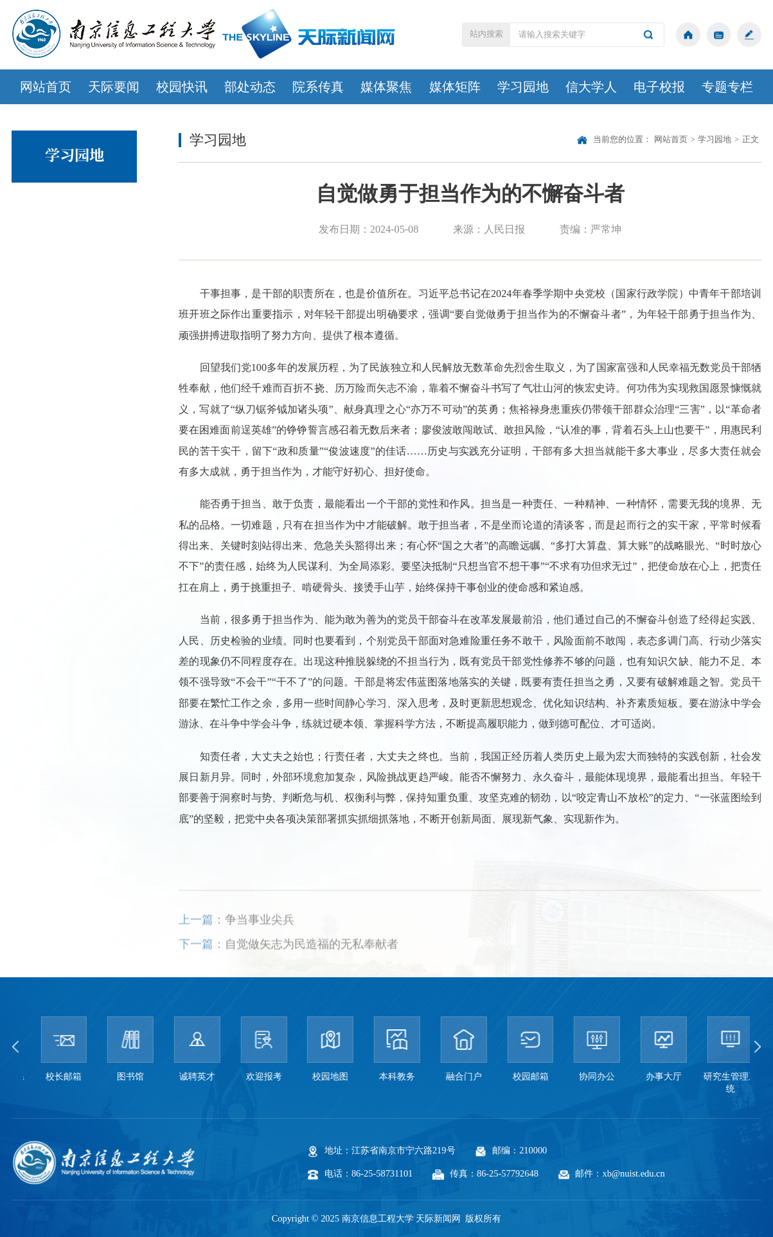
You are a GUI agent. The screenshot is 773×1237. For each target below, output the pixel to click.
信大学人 (591, 87)
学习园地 (523, 87)
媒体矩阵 (455, 87)
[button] (19, 1047)
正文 (750, 139)
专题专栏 (727, 87)
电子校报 (659, 87)
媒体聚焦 (386, 87)
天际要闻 (113, 87)
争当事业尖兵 (259, 938)
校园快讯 (182, 87)
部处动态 (250, 87)
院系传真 (318, 87)
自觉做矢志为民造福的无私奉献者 (311, 962)
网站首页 (45, 87)
